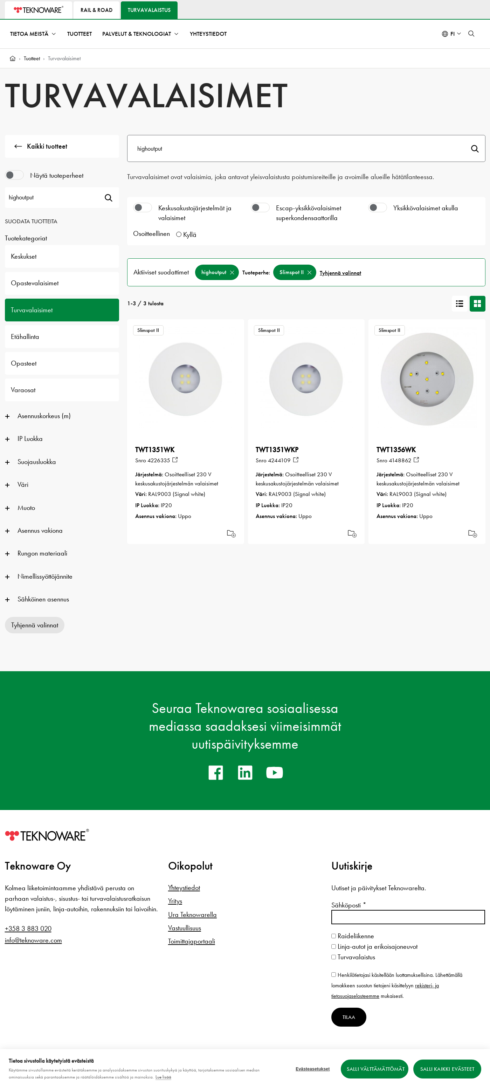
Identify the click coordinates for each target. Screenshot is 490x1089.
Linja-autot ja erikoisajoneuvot (374, 946)
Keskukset (23, 256)
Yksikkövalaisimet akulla (425, 208)
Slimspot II (291, 272)
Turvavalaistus (353, 957)
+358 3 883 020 (28, 928)
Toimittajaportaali (191, 941)
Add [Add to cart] (231, 533)
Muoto (26, 507)
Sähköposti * (348, 905)
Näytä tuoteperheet (56, 175)
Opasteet (23, 363)
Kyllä (189, 234)
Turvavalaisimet (32, 310)
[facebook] (215, 772)
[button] (471, 34)
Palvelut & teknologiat (136, 34)
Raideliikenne (352, 936)
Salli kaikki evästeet (447, 1069)
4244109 (279, 460)
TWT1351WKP (277, 449)
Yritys (175, 901)
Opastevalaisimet (34, 283)
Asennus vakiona (40, 530)
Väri (23, 484)
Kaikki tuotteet (40, 146)
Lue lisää (163, 1077)
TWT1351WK (154, 449)
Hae (474, 148)
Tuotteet (79, 34)
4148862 (400, 460)
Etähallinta (25, 336)
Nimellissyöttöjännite (45, 576)
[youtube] (274, 772)
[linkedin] (245, 772)
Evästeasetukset (313, 1069)
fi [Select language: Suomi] (452, 34)
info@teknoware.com (33, 940)
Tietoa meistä (29, 34)
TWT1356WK (396, 449)
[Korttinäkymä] (477, 304)
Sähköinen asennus (43, 599)
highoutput (213, 272)
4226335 (158, 460)
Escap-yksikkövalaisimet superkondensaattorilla (308, 213)
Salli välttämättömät (376, 1069)
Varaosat (23, 390)
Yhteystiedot (208, 34)
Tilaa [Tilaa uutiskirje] (349, 1017)
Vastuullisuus (184, 928)
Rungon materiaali (42, 553)
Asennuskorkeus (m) (44, 415)
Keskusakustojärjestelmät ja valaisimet (195, 213)
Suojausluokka (37, 461)
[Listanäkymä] (460, 304)
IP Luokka (30, 438)
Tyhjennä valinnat (34, 625)
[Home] (12, 58)
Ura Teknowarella (192, 914)
